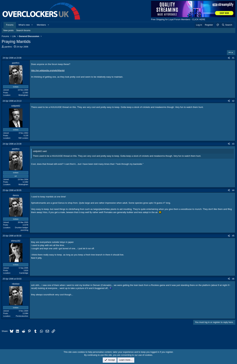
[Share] (229, 58)
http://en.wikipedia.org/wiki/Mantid (47, 70)
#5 (233, 236)
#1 (233, 58)
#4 (233, 190)
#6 (233, 279)
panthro (8, 46)
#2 (233, 101)
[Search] (226, 25)
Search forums (23, 30)
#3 (233, 144)
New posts (8, 30)
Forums (9, 25)
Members (41, 25)
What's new (24, 25)
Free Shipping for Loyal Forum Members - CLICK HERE (178, 19)
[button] (32, 25)
